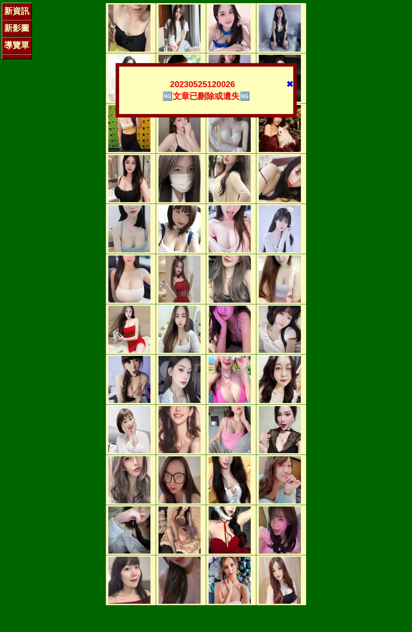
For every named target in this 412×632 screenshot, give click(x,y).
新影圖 (16, 28)
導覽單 (16, 45)
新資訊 (16, 11)
